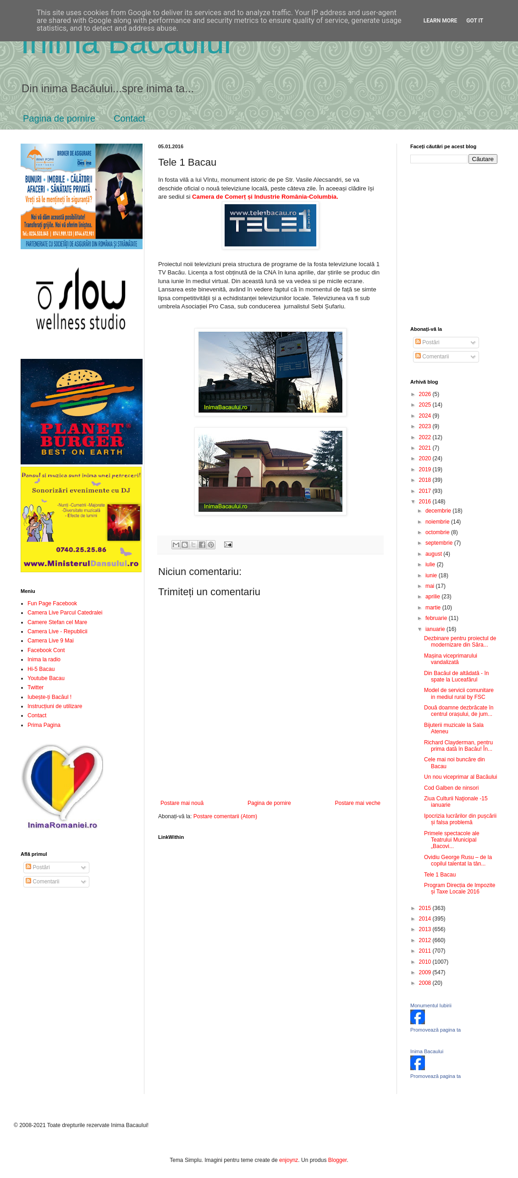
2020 (426, 458)
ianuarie (435, 629)
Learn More (440, 20)
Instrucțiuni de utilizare (55, 706)
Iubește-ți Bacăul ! (50, 697)
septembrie (439, 543)
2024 (426, 416)
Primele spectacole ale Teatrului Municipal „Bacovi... (451, 840)
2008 (426, 983)
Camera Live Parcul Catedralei (65, 612)
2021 (426, 448)
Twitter (36, 687)
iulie (431, 564)
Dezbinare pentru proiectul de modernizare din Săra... (460, 641)
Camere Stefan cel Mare (57, 622)
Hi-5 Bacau (41, 669)
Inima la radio (44, 659)
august (434, 554)
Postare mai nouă (182, 803)
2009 (426, 972)
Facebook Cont (46, 650)
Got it (474, 20)
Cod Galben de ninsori (451, 788)
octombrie (438, 532)
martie (433, 607)
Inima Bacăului (126, 42)
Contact (129, 118)
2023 (426, 426)
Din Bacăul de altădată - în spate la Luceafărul (456, 676)
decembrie (438, 511)
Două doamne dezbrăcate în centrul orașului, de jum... (458, 710)
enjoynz (288, 1160)
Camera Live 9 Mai (51, 640)
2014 (426, 919)
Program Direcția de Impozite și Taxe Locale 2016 (459, 888)
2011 (426, 951)
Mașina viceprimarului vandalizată (450, 659)
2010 (426, 962)
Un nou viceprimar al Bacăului (460, 777)
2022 (426, 437)
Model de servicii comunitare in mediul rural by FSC (459, 693)
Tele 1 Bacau (440, 874)
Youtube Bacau (46, 678)
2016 (426, 501)
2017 (426, 491)
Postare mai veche (357, 803)
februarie (437, 618)
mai (430, 586)
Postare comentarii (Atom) (225, 816)
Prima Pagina (44, 725)
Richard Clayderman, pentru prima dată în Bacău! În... (458, 745)
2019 (426, 469)
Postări (38, 867)
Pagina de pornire (59, 118)
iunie (432, 575)
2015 (426, 908)
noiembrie (438, 522)
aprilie (433, 596)
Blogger (337, 1160)
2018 (426, 480)
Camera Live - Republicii (58, 631)
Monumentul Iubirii (431, 1005)
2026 (426, 394)
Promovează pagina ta (435, 1030)
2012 (426, 940)
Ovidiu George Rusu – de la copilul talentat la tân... (458, 860)
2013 (426, 929)
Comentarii (42, 881)
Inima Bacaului (426, 1051)
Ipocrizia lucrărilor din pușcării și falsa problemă (460, 819)
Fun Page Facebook (52, 603)
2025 (426, 405)
